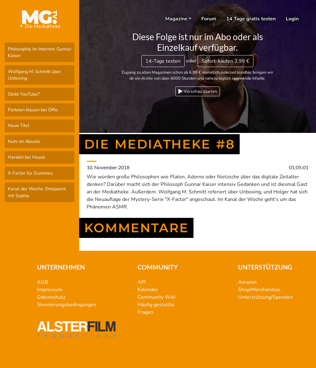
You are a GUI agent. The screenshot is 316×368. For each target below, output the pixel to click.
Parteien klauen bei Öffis (33, 110)
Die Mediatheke (40, 26)
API (142, 282)
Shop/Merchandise (259, 289)
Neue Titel (18, 125)
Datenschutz (51, 297)
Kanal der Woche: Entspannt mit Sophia (37, 192)
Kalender (148, 289)
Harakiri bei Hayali (26, 157)
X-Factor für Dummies (30, 173)
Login (292, 18)
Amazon (247, 282)
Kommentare (136, 228)
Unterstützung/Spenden (265, 297)
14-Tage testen (163, 61)
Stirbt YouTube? (24, 94)
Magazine (176, 18)
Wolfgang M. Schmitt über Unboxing (34, 74)
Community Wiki (157, 297)
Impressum (50, 289)
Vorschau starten (197, 91)
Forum (208, 18)
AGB (42, 282)
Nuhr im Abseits (24, 141)
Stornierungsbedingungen (66, 304)
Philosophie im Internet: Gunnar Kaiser (39, 52)
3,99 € (225, 61)
